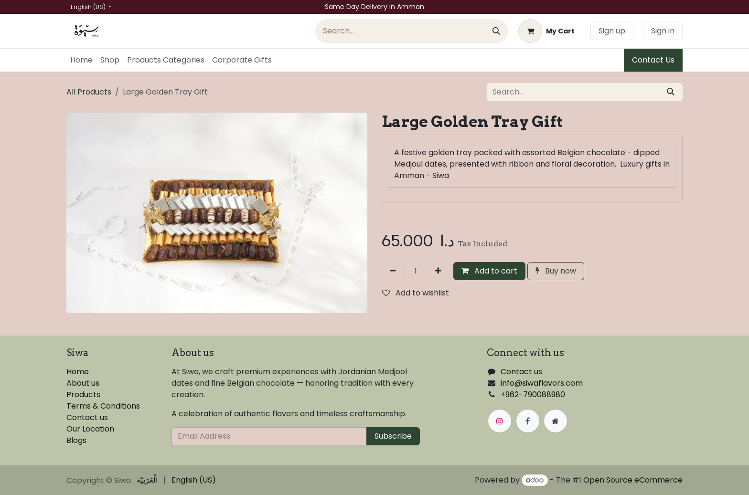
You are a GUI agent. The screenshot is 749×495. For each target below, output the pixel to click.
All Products (88, 91)
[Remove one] (393, 271)
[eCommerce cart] (546, 31)
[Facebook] (527, 421)
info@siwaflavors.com (542, 383)
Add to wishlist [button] (415, 292)
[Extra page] (555, 421)
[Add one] (438, 271)
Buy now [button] (555, 270)
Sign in (662, 30)
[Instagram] (499, 421)
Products (83, 394)
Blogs (76, 440)
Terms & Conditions (103, 405)
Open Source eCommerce (633, 479)
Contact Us (653, 59)
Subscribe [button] (393, 436)
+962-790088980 (533, 394)
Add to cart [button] (489, 270)
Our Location (90, 428)
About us (82, 383)
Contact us (87, 417)
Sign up (612, 30)
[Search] (496, 31)
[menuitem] (81, 60)
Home (77, 371)
